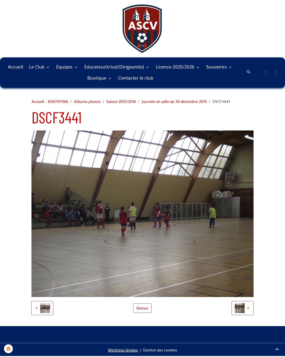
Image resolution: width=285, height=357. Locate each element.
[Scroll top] (277, 349)
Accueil (15, 67)
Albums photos (87, 101)
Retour (142, 308)
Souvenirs (217, 67)
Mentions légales (123, 350)
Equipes (65, 67)
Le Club (37, 67)
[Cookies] (8, 348)
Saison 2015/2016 (121, 101)
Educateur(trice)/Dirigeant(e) (114, 67)
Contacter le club (135, 78)
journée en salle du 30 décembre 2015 (174, 101)
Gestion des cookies (160, 350)
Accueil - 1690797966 (49, 101)
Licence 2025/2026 (176, 67)
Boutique (97, 78)
